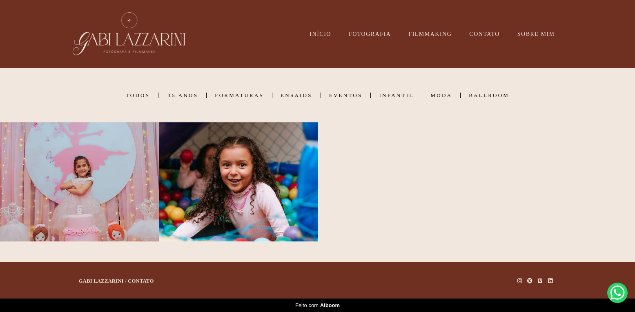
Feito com (317, 305)
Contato (141, 280)
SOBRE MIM (536, 34)
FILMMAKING (430, 34)
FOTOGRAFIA (370, 34)
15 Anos (183, 95)
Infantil (396, 95)
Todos (138, 95)
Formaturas (239, 95)
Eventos (346, 95)
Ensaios (296, 95)
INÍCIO (320, 34)
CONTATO (484, 34)
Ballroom (489, 95)
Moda (441, 95)
